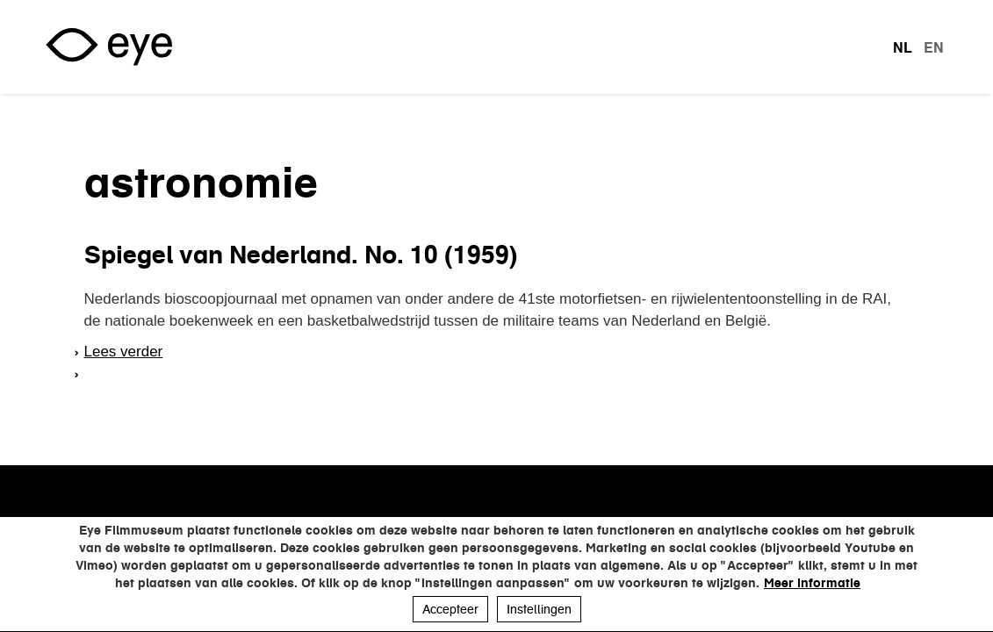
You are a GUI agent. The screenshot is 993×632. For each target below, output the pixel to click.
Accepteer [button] (450, 609)
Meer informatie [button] (812, 583)
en (934, 47)
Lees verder (123, 351)
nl (902, 47)
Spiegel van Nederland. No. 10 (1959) (300, 254)
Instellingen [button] (539, 609)
